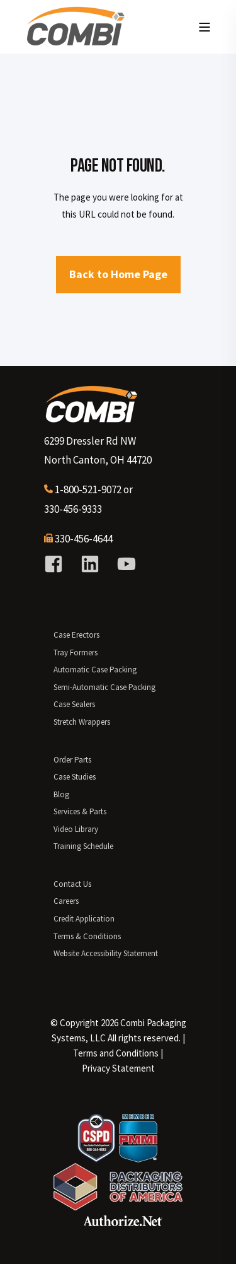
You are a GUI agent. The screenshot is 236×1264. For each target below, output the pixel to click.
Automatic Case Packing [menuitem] (95, 669)
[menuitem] (116, 1053)
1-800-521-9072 (88, 489)
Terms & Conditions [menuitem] (87, 936)
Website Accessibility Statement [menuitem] (105, 953)
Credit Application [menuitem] (84, 918)
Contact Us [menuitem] (72, 884)
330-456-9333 (73, 509)
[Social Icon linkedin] (90, 563)
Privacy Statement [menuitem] (118, 1068)
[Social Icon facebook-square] (58, 563)
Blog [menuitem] (61, 794)
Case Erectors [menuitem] (76, 634)
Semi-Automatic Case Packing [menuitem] (104, 687)
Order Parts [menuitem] (72, 759)
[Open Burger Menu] (204, 27)
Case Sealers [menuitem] (74, 704)
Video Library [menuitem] (75, 829)
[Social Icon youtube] (122, 563)
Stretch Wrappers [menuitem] (81, 722)
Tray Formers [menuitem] (75, 652)
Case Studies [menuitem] (74, 776)
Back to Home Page (118, 274)
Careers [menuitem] (66, 901)
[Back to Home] (75, 41)
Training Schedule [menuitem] (83, 846)
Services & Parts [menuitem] (79, 811)
